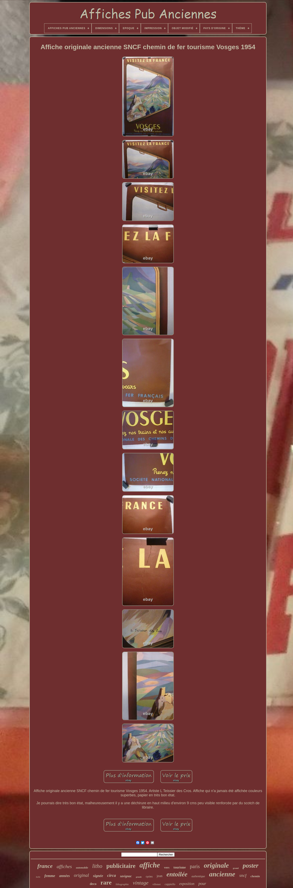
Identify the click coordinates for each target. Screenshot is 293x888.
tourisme (180, 867)
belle (38, 877)
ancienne (222, 874)
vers (166, 867)
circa (111, 875)
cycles (149, 876)
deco (93, 884)
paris (195, 866)
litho (97, 866)
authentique (198, 876)
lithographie (122, 884)
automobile (82, 867)
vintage (141, 883)
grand (236, 868)
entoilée (176, 874)
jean (159, 876)
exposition (186, 884)
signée (98, 876)
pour (202, 883)
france (45, 866)
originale (216, 865)
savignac (126, 876)
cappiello (170, 884)
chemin (255, 876)
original (81, 875)
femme (49, 876)
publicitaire (121, 866)
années (64, 876)
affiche (150, 865)
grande (139, 877)
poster (251, 865)
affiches (64, 866)
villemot (156, 884)
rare (106, 882)
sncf (242, 875)
